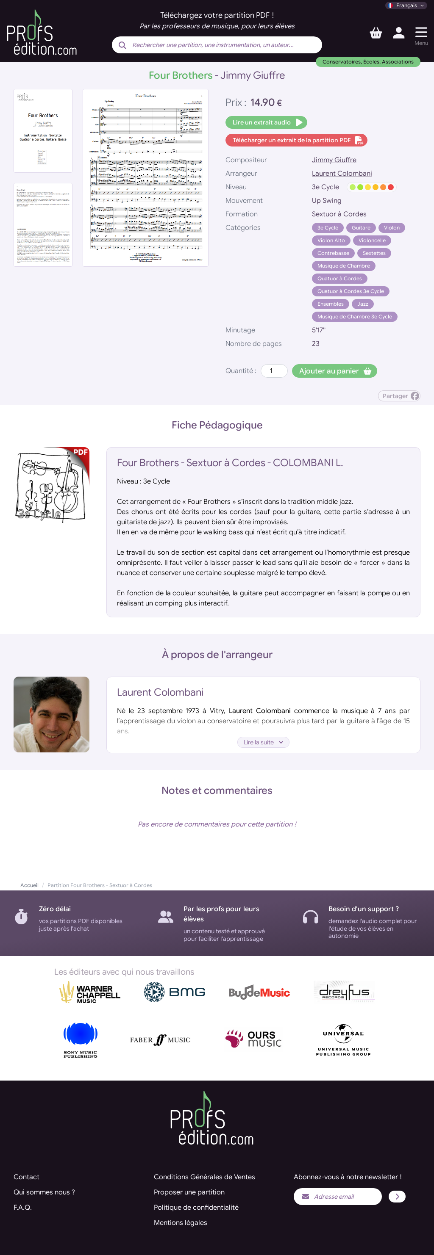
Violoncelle (372, 240)
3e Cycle (327, 227)
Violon (392, 227)
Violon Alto (331, 240)
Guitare (361, 227)
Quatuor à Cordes (339, 278)
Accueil (29, 885)
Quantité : (240, 371)
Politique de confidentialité (196, 1207)
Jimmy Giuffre (334, 160)
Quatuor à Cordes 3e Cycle (350, 291)
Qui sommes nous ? (44, 1192)
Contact (26, 1177)
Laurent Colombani (342, 173)
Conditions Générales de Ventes (204, 1177)
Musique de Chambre (343, 266)
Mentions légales (180, 1223)
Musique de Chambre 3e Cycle (354, 316)
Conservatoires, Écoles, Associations (368, 61)
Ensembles (330, 304)
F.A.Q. (23, 1207)
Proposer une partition (189, 1192)
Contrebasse (333, 253)
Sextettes (374, 253)
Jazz (362, 304)
